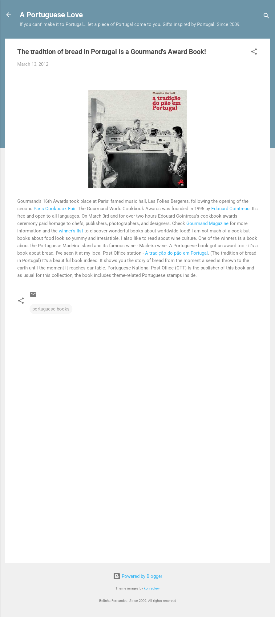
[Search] (266, 16)
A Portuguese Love (51, 14)
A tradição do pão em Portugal (176, 253)
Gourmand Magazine (207, 223)
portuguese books (51, 309)
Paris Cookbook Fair (54, 208)
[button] (254, 52)
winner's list (71, 231)
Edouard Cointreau (230, 208)
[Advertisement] (137, 505)
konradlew (152, 588)
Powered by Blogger (137, 576)
